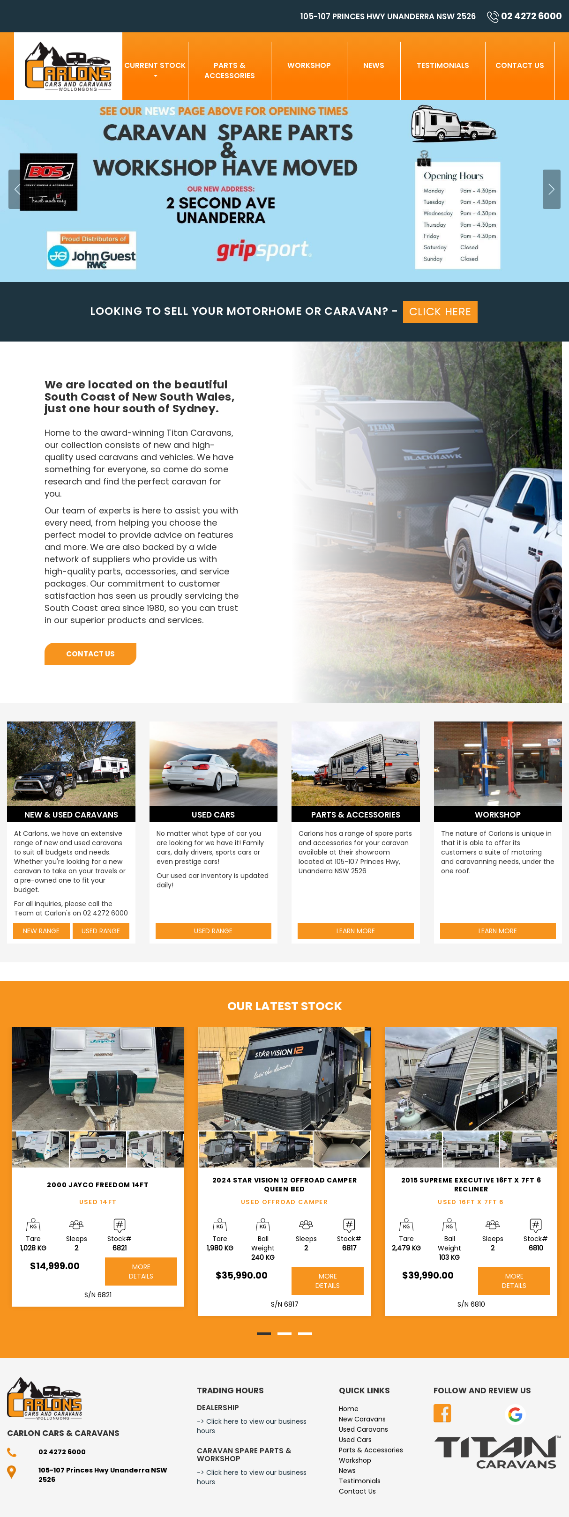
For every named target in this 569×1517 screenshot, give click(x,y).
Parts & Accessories (229, 70)
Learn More (356, 931)
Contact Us (519, 65)
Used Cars (355, 1439)
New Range (41, 931)
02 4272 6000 (524, 15)
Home (349, 1408)
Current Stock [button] (155, 68)
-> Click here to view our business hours (252, 1426)
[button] (42, 191)
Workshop (309, 65)
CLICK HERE (440, 311)
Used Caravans (363, 1429)
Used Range (101, 931)
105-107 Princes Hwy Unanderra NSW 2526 (388, 16)
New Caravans (362, 1419)
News (373, 65)
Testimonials (443, 65)
